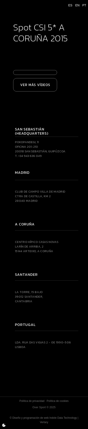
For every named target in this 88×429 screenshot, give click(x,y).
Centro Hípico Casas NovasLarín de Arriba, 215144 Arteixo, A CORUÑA (36, 246)
